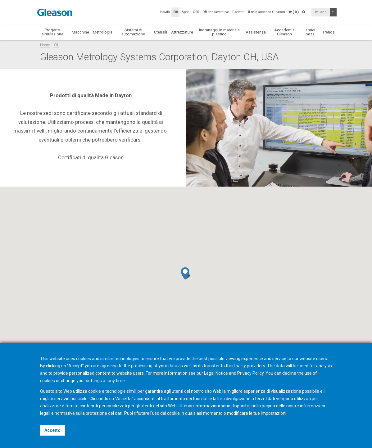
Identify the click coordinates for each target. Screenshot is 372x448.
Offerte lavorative (215, 12)
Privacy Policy (250, 373)
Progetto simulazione (52, 32)
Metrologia (102, 32)
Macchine (80, 32)
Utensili (160, 32)
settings (94, 380)
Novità (165, 12)
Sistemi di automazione (133, 32)
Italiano (320, 12)
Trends (328, 32)
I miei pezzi (310, 32)
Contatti (238, 12)
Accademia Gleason (284, 32)
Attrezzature (182, 32)
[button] (186, 273)
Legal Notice (216, 373)
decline (289, 373)
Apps (185, 12)
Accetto (52, 430)
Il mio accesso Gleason (266, 12)
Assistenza (256, 32)
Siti (175, 12)
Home (45, 45)
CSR (196, 12)
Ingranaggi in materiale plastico (219, 32)
